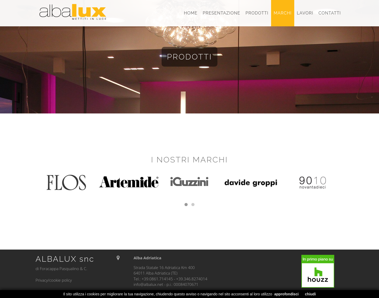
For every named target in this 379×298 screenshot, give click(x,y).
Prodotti (257, 13)
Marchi (283, 13)
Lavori (305, 13)
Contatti (329, 13)
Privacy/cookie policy (54, 280)
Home (191, 13)
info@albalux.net (148, 284)
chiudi (310, 294)
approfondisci (286, 294)
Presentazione (221, 13)
